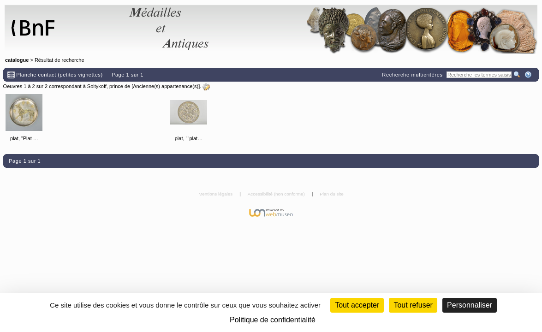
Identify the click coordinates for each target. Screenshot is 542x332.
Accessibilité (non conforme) (277, 193)
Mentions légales (216, 193)
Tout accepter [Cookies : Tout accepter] (357, 305)
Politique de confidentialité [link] (273, 320)
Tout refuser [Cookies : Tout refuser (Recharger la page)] (412, 305)
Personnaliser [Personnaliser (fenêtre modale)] (469, 305)
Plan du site (332, 193)
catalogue (17, 60)
